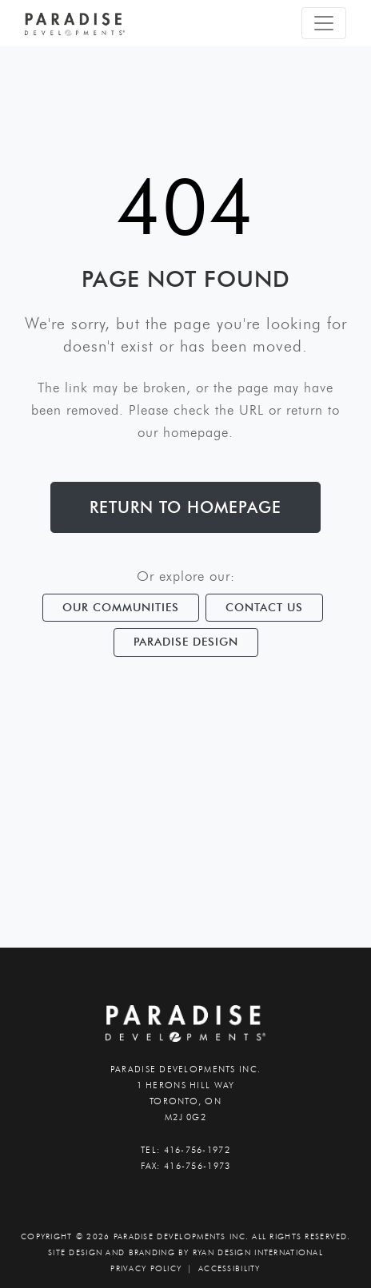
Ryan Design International (258, 1252)
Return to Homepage (185, 507)
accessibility (229, 1268)
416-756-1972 (197, 1149)
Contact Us (264, 607)
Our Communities (120, 607)
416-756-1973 (197, 1165)
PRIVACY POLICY (146, 1268)
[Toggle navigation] (323, 23)
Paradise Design (186, 641)
